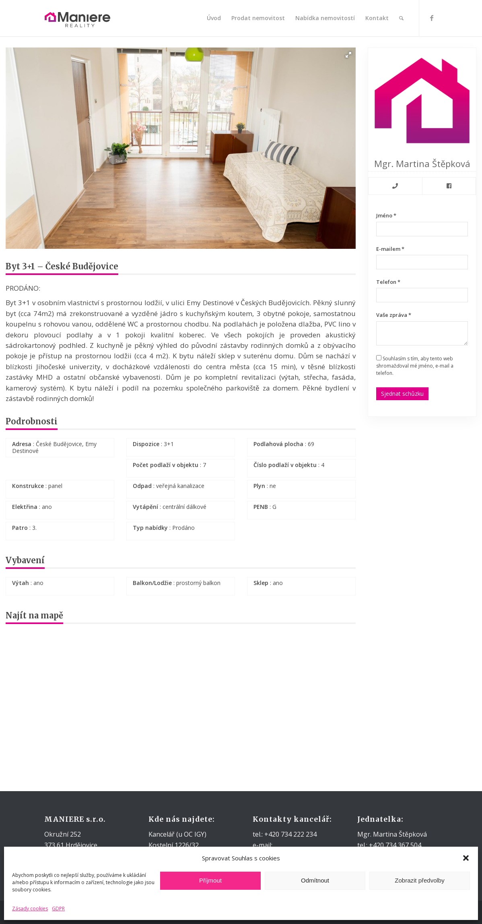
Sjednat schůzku (402, 393)
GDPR (58, 908)
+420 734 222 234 (290, 834)
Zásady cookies (30, 908)
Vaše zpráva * (393, 314)
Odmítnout (315, 880)
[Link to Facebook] (432, 18)
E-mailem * (390, 248)
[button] (466, 858)
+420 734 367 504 (394, 845)
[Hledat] (401, 18)
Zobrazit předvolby (419, 880)
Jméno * (386, 215)
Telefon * (388, 281)
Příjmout (210, 880)
